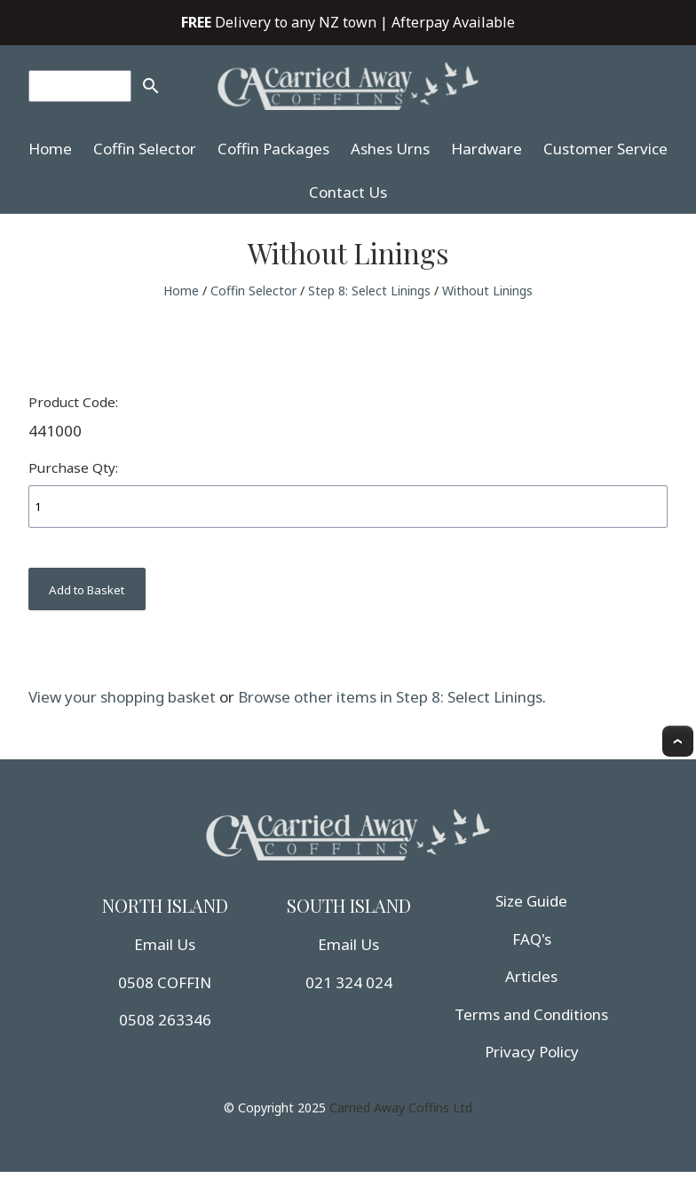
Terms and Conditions (531, 1014)
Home (50, 148)
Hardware (486, 148)
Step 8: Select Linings (369, 290)
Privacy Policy (532, 1051)
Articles (531, 976)
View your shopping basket (122, 697)
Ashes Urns (390, 148)
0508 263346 (165, 1019)
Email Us (164, 944)
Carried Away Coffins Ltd (400, 1107)
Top (677, 741)
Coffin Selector (144, 148)
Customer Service (605, 148)
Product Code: (73, 402)
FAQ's (531, 939)
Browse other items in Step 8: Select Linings (390, 697)
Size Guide (531, 901)
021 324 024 (348, 982)
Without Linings (487, 290)
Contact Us (348, 192)
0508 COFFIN (164, 982)
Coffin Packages (273, 148)
